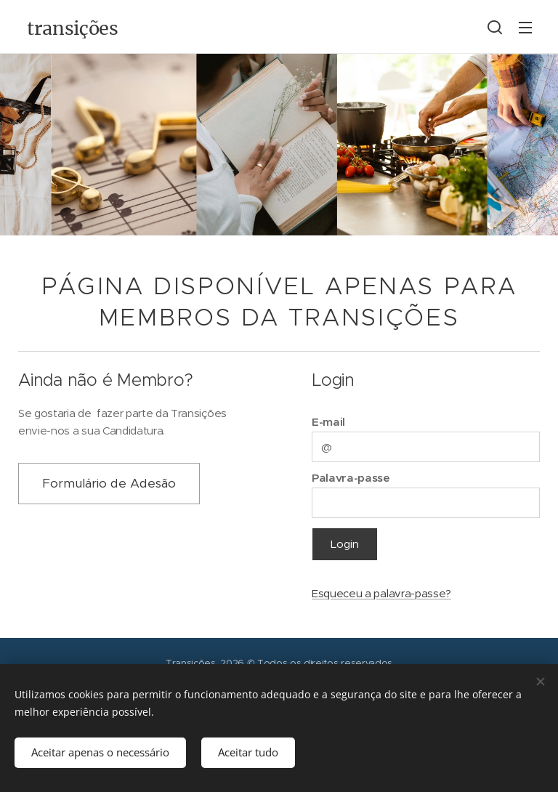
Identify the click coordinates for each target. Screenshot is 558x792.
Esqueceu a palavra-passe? (381, 593)
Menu (525, 27)
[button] (495, 27)
